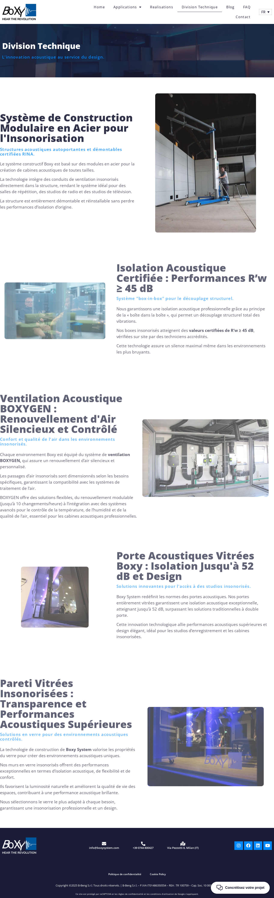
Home (99, 7)
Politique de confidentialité (124, 874)
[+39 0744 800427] (143, 844)
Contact (243, 17)
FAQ (246, 7)
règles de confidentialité (130, 893)
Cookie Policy (158, 874)
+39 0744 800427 (143, 848)
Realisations (161, 7)
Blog (230, 7)
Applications (127, 7)
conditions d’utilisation (162, 893)
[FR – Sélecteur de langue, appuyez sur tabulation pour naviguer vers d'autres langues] (265, 12)
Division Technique (200, 7)
